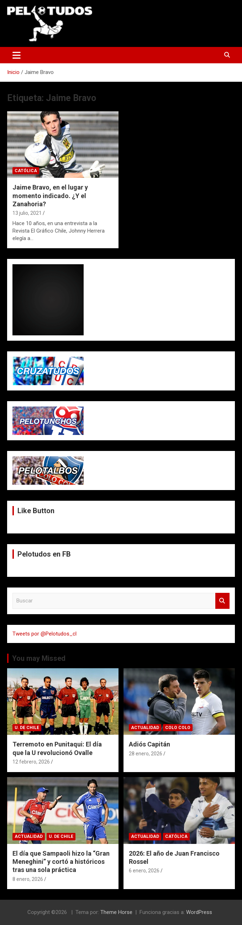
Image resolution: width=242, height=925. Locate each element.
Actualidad (145, 727)
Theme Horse (116, 912)
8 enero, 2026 (27, 879)
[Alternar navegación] (16, 55)
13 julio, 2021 (27, 213)
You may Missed (38, 658)
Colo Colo (177, 727)
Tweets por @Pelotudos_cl (44, 634)
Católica (26, 170)
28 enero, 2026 (145, 753)
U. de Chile (27, 727)
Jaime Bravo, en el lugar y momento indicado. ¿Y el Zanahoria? (50, 196)
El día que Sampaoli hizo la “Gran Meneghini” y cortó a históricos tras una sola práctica (61, 862)
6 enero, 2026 (144, 870)
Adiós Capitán (149, 744)
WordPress (199, 912)
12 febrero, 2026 (31, 762)
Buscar (222, 601)
